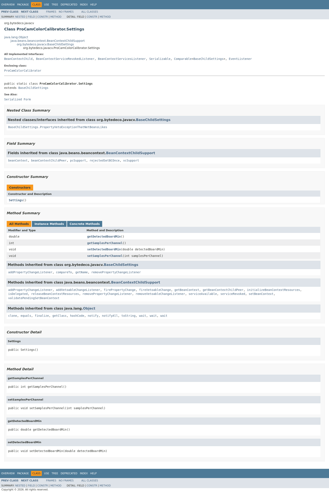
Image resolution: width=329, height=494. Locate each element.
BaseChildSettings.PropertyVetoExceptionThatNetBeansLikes (57, 127)
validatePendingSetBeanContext (33, 298)
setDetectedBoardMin (104, 249)
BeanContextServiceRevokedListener (65, 58)
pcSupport (78, 160)
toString (128, 315)
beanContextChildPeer (49, 160)
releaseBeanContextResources (55, 294)
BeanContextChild (18, 58)
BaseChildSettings (208, 58)
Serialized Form (17, 99)
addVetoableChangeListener (78, 290)
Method (55, 16)
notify (93, 315)
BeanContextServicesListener (122, 58)
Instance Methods (49, 224)
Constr (42, 16)
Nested (20, 16)
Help (93, 4)
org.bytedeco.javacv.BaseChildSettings (45, 44)
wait (142, 315)
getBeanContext (186, 290)
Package (23, 4)
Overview (8, 4)
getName (81, 272)
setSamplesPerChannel (105, 256)
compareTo (64, 272)
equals (26, 315)
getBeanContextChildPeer (223, 290)
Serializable (159, 58)
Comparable (183, 58)
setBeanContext (261, 294)
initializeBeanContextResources (273, 290)
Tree (55, 4)
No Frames (66, 11)
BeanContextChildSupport (130, 153)
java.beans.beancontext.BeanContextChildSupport (47, 40)
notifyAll (110, 315)
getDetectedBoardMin (104, 236)
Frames (51, 11)
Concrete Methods (85, 224)
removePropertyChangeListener (116, 272)
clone (12, 315)
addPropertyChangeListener (30, 272)
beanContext (18, 160)
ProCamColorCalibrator (22, 70)
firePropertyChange (120, 290)
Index (84, 4)
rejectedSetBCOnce (105, 160)
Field (31, 16)
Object (89, 308)
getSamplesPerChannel (105, 243)
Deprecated (69, 4)
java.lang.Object (16, 37)
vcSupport (131, 160)
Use (46, 4)
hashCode (77, 315)
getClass (59, 315)
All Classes (89, 11)
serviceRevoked (232, 294)
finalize (42, 315)
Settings (16, 200)
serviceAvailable (203, 294)
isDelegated (18, 294)
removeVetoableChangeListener (160, 294)
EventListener (240, 58)
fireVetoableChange (155, 290)
